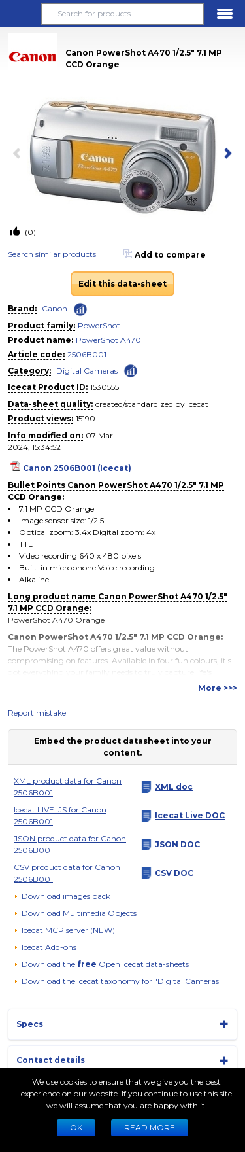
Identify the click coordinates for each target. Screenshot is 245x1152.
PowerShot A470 (108, 340)
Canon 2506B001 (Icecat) (77, 468)
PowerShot (99, 325)
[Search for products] (122, 14)
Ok (76, 1127)
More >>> (217, 688)
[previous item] (19, 154)
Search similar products (52, 254)
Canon (54, 308)
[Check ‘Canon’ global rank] (80, 309)
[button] (20, 14)
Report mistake (37, 713)
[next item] (225, 154)
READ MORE (149, 1127)
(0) (29, 232)
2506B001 (86, 354)
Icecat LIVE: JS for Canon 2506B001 (60, 815)
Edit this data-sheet (122, 283)
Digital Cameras (87, 370)
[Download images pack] (62, 896)
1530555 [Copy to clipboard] (104, 387)
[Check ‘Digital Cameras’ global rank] (131, 370)
